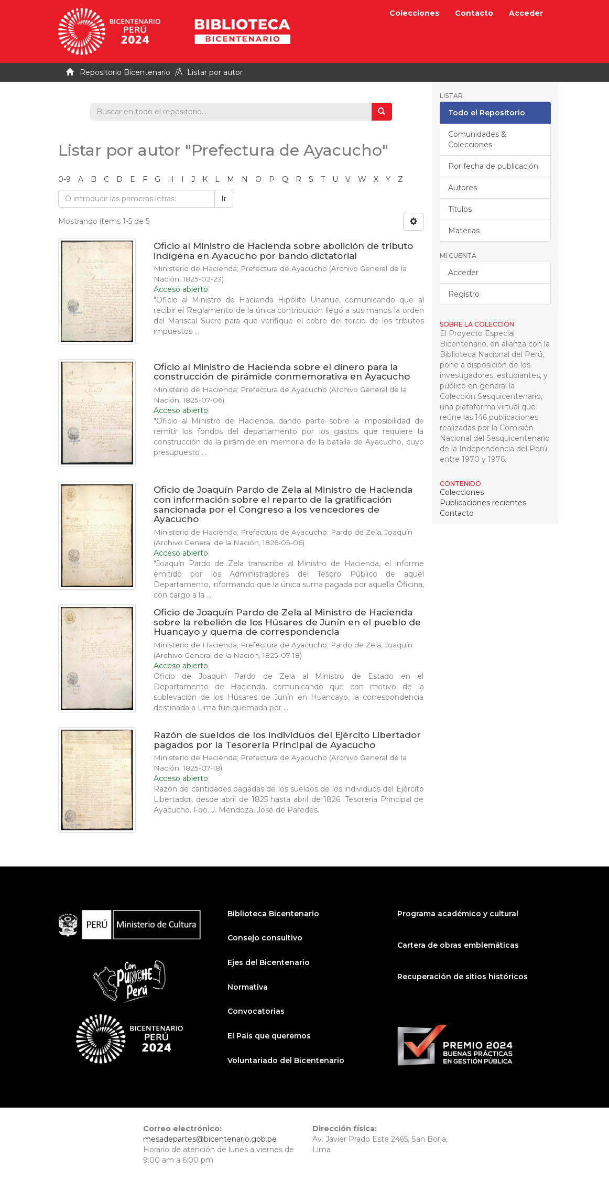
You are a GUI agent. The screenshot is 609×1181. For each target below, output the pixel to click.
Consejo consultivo (264, 937)
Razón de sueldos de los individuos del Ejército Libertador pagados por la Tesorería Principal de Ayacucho (287, 740)
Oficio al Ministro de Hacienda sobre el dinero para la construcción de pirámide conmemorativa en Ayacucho (282, 372)
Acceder (463, 272)
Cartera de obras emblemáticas (458, 945)
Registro (464, 294)
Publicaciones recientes (483, 502)
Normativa (247, 987)
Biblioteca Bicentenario (273, 913)
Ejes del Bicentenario (268, 962)
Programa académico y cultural (457, 913)
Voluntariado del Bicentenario (285, 1060)
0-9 (64, 179)
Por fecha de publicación (493, 166)
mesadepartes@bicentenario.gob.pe (210, 1139)
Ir (223, 198)
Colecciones (414, 13)
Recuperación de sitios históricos (462, 976)
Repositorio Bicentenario (125, 72)
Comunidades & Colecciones (477, 139)
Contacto (474, 13)
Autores (462, 187)
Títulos (460, 209)
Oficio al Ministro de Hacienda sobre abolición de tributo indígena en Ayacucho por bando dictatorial (283, 251)
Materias (464, 230)
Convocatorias (256, 1011)
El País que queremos (269, 1036)
